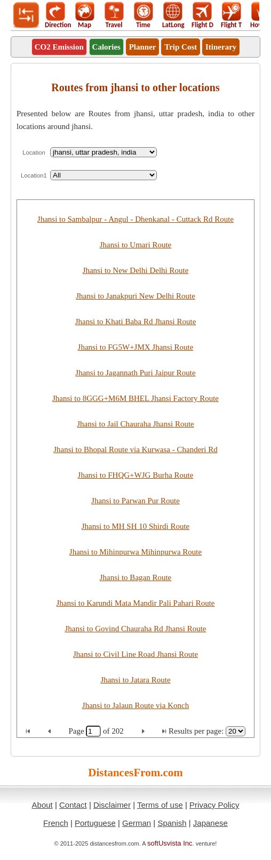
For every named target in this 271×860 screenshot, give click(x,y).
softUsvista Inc (170, 843)
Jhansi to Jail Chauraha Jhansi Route (135, 424)
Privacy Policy (214, 804)
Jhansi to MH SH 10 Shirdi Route (136, 526)
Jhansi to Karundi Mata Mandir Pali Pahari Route (135, 603)
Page (77, 731)
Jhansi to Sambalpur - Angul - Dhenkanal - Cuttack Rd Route (135, 219)
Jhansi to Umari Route (136, 244)
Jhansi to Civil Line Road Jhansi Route (135, 654)
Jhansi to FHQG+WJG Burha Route (136, 475)
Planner (142, 47)
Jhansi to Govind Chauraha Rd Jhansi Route (135, 628)
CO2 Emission (59, 47)
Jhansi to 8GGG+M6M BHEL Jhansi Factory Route (135, 398)
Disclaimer (112, 804)
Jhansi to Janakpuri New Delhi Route (135, 296)
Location (33, 152)
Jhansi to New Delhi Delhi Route (136, 270)
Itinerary (220, 47)
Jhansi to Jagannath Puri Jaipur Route (135, 372)
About (42, 804)
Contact (73, 804)
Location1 (34, 175)
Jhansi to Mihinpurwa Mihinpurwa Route (135, 552)
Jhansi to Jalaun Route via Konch (135, 705)
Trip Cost (180, 47)
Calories (106, 47)
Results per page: (196, 731)
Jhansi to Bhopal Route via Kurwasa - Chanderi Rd (135, 449)
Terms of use (160, 804)
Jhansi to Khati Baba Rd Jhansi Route (135, 321)
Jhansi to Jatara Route (135, 680)
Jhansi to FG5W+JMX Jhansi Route (136, 347)
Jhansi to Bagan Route (136, 577)
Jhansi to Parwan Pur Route (135, 500)
